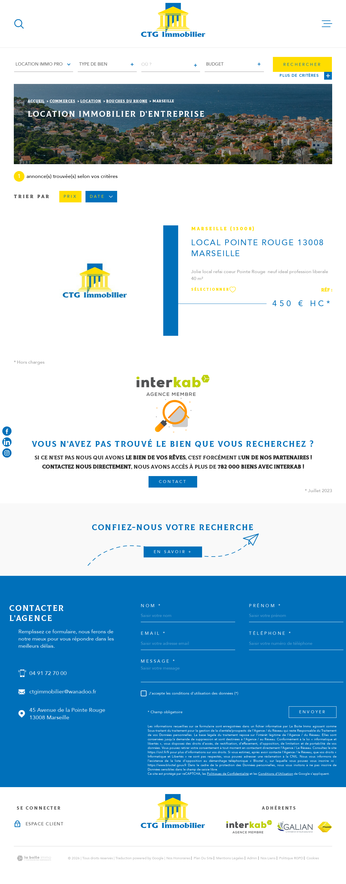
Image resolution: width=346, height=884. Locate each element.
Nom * (151, 606)
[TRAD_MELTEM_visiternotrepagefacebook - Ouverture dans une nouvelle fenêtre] (7, 431)
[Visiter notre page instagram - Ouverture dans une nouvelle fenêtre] (7, 453)
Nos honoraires (178, 858)
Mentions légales (230, 858)
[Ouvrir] (19, 24)
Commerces (62, 101)
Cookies (313, 858)
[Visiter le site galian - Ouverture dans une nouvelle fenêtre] (295, 827)
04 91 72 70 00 (48, 673)
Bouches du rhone (126, 101)
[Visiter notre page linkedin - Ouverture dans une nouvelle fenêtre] (7, 442)
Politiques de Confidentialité (228, 774)
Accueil (36, 101)
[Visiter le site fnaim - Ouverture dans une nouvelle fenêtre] (325, 827)
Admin (252, 858)
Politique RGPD (291, 858)
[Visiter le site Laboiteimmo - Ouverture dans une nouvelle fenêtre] (34, 858)
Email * (153, 633)
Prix (70, 196)
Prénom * (265, 606)
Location (90, 101)
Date (101, 196)
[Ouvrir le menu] (327, 24)
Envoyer (312, 712)
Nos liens (268, 858)
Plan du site (203, 858)
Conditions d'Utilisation (275, 774)
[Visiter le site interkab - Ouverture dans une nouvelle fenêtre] (249, 826)
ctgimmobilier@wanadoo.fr (62, 691)
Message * (158, 661)
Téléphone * (270, 633)
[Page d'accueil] (173, 24)
